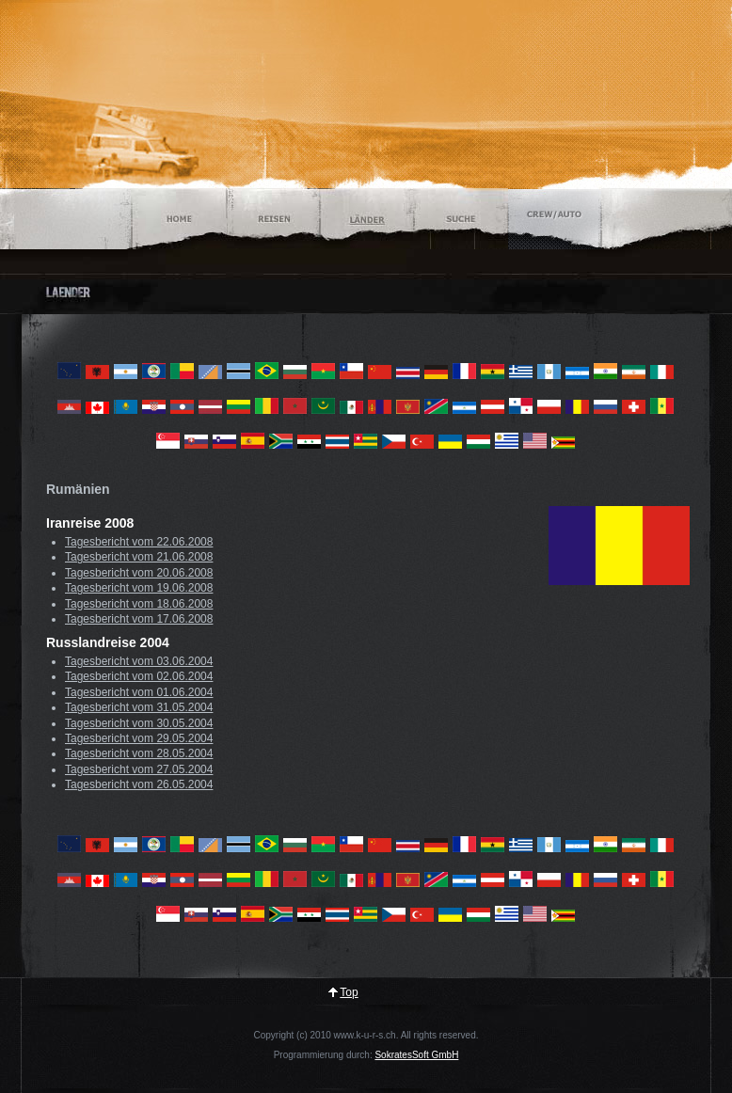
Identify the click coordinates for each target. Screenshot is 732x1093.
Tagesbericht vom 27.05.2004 (139, 769)
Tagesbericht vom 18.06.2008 (139, 603)
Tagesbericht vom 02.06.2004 (139, 676)
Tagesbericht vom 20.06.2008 (139, 572)
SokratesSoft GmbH (416, 1055)
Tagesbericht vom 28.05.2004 (139, 753)
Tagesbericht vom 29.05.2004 (139, 738)
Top (349, 992)
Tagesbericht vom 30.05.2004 (139, 723)
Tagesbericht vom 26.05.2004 (139, 784)
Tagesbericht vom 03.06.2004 (139, 661)
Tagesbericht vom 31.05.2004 (139, 707)
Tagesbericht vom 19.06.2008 (139, 587)
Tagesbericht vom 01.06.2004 (139, 692)
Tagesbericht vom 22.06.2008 (139, 541)
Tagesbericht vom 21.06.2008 (139, 556)
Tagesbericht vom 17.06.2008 (139, 619)
